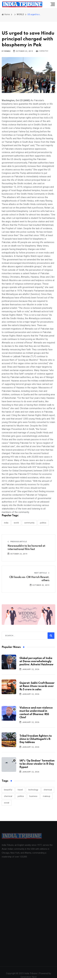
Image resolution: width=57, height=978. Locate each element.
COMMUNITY (29, 523)
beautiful (8, 790)
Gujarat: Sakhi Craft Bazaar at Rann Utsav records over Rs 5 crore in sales (37, 686)
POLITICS (43, 523)
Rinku (7, 51)
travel (20, 790)
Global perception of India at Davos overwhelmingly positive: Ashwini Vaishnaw (36, 661)
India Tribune (30, 974)
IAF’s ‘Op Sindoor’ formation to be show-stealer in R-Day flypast (37, 764)
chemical (48, 790)
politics (21, 796)
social (6, 803)
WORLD (20, 14)
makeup (46, 796)
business (33, 796)
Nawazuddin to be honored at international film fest (26, 547)
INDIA (6, 523)
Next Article (41, 573)
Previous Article (17, 542)
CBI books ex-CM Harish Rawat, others (29, 579)
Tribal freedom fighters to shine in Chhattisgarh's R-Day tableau (35, 739)
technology (33, 790)
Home (6, 14)
